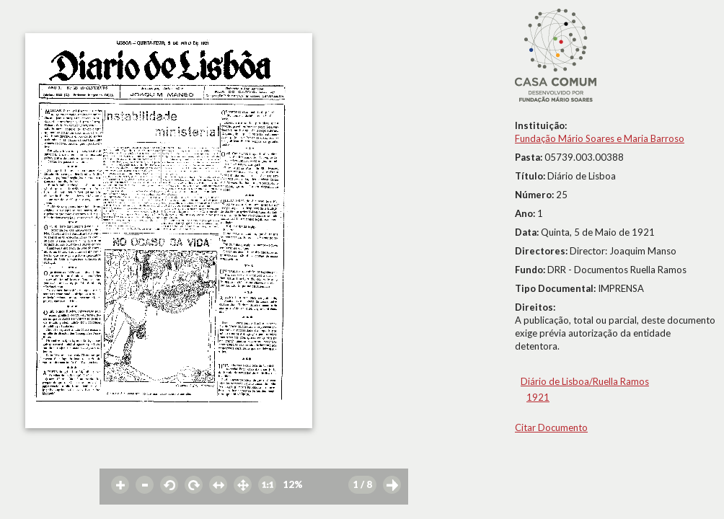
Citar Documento (551, 427)
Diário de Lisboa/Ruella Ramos (585, 381)
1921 (537, 397)
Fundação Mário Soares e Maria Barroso (599, 138)
